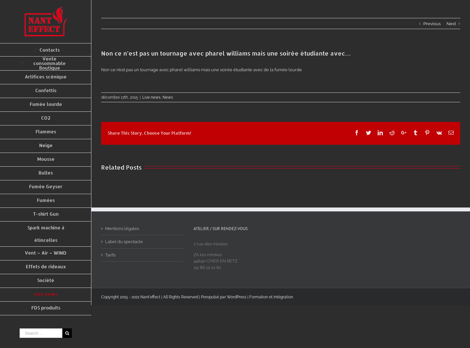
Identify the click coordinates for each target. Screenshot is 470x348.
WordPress (236, 297)
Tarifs (110, 255)
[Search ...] (41, 333)
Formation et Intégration (271, 297)
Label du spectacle (124, 241)
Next (451, 23)
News (168, 97)
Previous (432, 23)
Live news (151, 97)
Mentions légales (122, 228)
